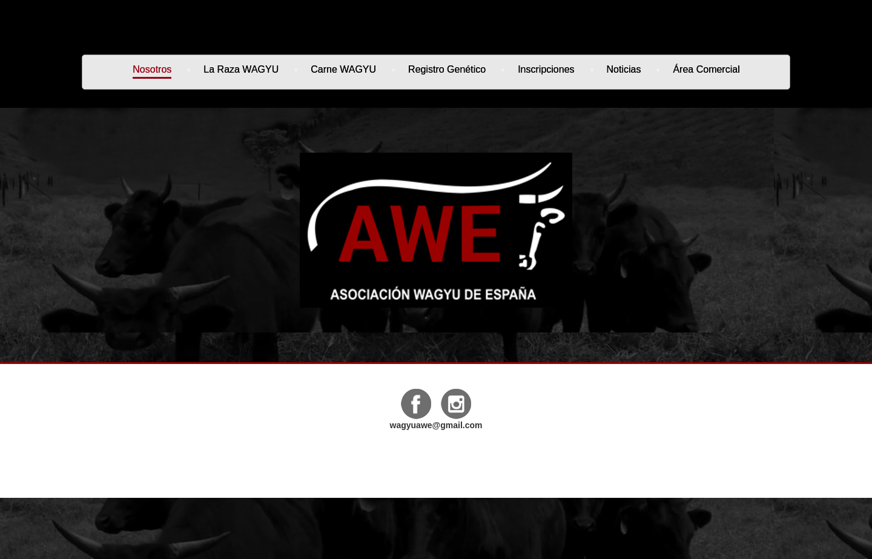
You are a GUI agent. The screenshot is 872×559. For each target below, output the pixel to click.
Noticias (624, 70)
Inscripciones (546, 69)
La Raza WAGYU (241, 70)
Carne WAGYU (343, 70)
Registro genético (447, 70)
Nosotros (152, 71)
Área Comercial (706, 70)
